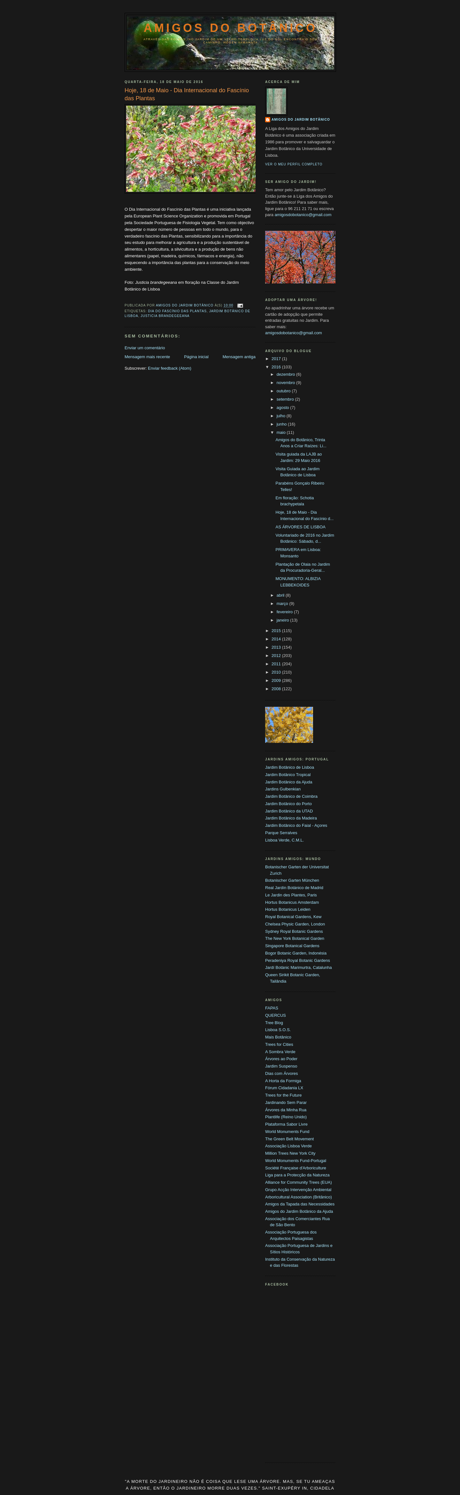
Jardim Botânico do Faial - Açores (296, 825)
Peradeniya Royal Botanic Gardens (297, 960)
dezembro (286, 374)
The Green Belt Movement (289, 1138)
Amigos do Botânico (231, 27)
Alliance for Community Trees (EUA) (298, 1182)
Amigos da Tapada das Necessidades (299, 1204)
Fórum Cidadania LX (284, 1087)
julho (282, 415)
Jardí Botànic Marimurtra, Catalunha (298, 967)
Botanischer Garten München (292, 880)
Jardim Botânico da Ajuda (288, 782)
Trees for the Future (283, 1095)
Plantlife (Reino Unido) (286, 1116)
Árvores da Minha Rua (285, 1109)
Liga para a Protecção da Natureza (297, 1175)
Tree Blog (274, 1022)
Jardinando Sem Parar (286, 1102)
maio (282, 432)
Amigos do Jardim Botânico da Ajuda (299, 1211)
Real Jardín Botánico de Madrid (294, 887)
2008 (277, 688)
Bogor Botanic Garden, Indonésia (295, 953)
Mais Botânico (278, 1037)
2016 (277, 367)
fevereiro (285, 611)
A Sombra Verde (280, 1051)
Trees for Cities (279, 1044)
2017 (277, 358)
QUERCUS (275, 1015)
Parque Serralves (281, 832)
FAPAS (271, 1008)
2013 (277, 647)
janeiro (283, 620)
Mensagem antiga (239, 356)
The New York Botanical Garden (294, 938)
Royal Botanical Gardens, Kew (293, 916)
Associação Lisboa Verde (288, 1146)
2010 (277, 672)
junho (282, 424)
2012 (277, 655)
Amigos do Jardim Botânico (301, 119)
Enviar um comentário (145, 347)
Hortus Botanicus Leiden (287, 909)
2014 (277, 639)
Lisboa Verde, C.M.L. (284, 840)
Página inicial (196, 356)
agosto (283, 407)
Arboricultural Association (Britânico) (298, 1197)
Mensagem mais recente (147, 356)
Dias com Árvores (281, 1073)
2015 (277, 630)
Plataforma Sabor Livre (286, 1124)
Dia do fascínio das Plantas (177, 311)
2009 (277, 680)
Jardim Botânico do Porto (288, 803)
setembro (286, 399)
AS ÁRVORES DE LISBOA (300, 527)
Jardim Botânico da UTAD (289, 811)
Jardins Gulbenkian (283, 789)
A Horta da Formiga (283, 1080)
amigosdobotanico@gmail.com (303, 214)
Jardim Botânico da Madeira (291, 818)
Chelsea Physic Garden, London (295, 924)
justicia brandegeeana (165, 316)
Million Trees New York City (290, 1153)
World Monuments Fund (287, 1131)
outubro (284, 391)
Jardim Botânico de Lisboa (289, 767)
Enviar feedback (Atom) (169, 368)
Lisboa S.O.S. (278, 1029)
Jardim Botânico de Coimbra (291, 796)
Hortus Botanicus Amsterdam (292, 902)
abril (281, 595)
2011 (277, 663)
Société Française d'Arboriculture (295, 1168)
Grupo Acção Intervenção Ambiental (298, 1189)
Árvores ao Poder (281, 1058)
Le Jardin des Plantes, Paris (291, 895)
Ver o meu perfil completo (294, 164)
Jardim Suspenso (281, 1066)
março (283, 603)
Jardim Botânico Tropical (287, 774)
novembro (286, 382)
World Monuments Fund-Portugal (295, 1160)
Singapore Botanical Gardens (292, 945)
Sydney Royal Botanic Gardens (294, 931)
